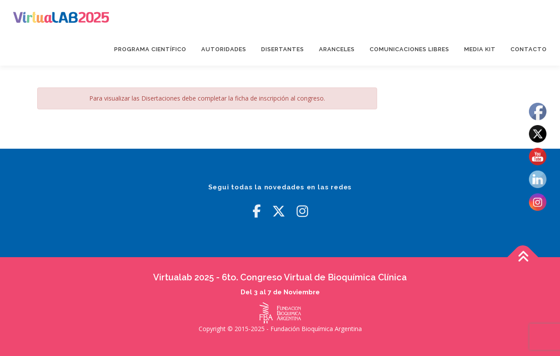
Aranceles (337, 49)
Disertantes (282, 49)
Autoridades (223, 49)
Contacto (529, 49)
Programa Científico (150, 49)
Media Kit (480, 49)
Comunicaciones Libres (409, 49)
